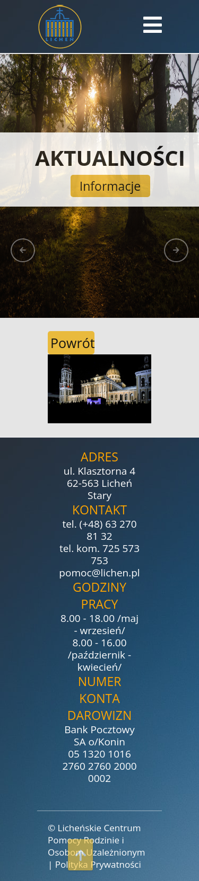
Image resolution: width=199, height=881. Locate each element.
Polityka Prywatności (98, 864)
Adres (99, 456)
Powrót (72, 343)
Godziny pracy (99, 595)
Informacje (110, 185)
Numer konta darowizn (99, 698)
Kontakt (99, 509)
